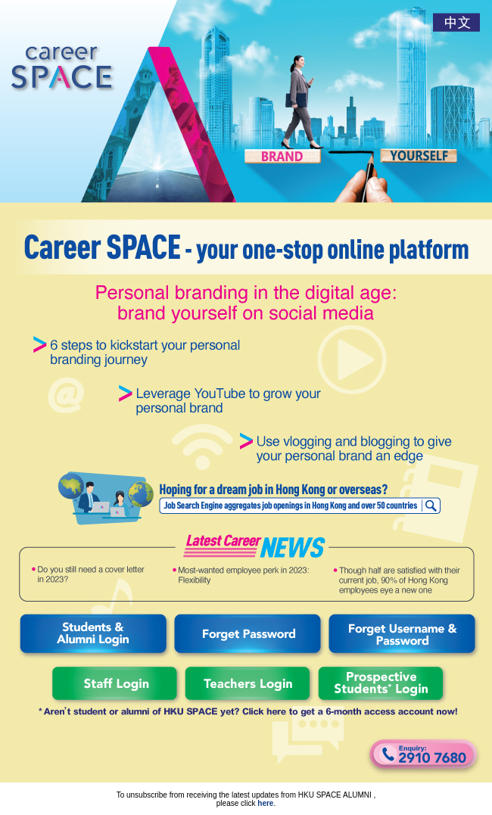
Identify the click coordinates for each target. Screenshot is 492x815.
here (265, 803)
